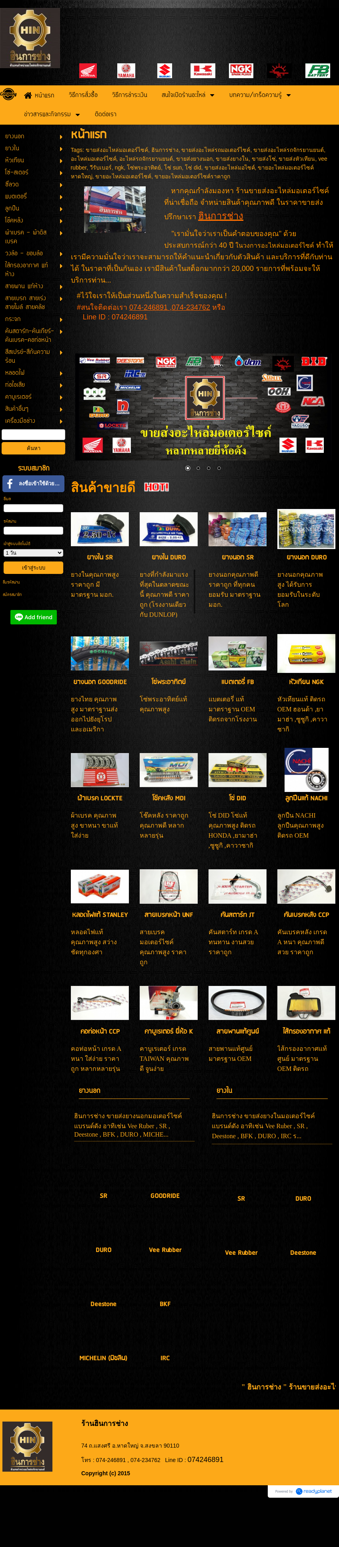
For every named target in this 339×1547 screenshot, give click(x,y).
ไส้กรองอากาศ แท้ (306, 1031)
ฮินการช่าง (165, 150)
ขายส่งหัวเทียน (297, 159)
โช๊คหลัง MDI (168, 798)
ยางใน (224, 1091)
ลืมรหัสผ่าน (11, 583)
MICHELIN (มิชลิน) (103, 1358)
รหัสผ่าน (10, 522)
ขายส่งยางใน (232, 159)
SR (103, 1196)
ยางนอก (89, 1091)
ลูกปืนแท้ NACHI (306, 798)
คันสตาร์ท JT (238, 915)
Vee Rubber (165, 1250)
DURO (103, 1250)
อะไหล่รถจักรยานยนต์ (146, 159)
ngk (119, 167)
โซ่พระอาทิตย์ (144, 167)
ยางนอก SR (238, 557)
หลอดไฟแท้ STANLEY (100, 915)
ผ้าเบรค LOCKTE (99, 798)
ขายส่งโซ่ (264, 159)
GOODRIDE (165, 1196)
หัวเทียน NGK (306, 682)
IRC (165, 1358)
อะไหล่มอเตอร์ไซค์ (93, 159)
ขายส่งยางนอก (194, 159)
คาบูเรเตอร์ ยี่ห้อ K (168, 1031)
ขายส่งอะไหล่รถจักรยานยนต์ (288, 150)
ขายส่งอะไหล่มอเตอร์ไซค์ (117, 150)
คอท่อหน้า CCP (100, 1031)
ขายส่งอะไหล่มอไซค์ (230, 167)
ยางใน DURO (169, 557)
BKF (165, 1304)
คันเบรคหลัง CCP (306, 915)
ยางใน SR (100, 557)
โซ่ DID (237, 798)
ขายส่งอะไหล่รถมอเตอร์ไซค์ (215, 150)
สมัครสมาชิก (12, 595)
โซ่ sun (173, 167)
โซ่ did (193, 167)
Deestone (103, 1304)
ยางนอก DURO (307, 557)
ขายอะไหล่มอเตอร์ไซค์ (123, 176)
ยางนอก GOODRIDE (100, 682)
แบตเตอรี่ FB (237, 682)
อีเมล (7, 499)
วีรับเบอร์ (101, 167)
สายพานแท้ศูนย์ (238, 1031)
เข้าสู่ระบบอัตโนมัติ (17, 544)
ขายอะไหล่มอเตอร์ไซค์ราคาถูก (192, 176)
